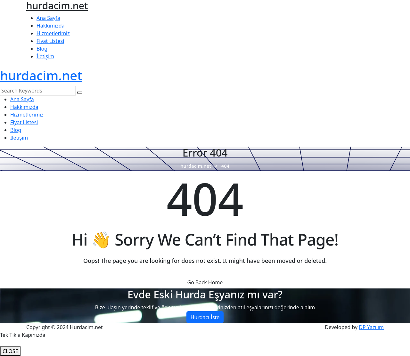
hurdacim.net (41, 75)
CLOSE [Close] (10, 351)
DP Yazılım (371, 327)
